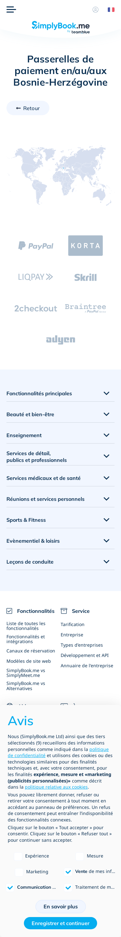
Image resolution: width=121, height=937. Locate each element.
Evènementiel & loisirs (33, 541)
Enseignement (24, 435)
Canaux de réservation (30, 651)
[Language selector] (109, 9)
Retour (31, 108)
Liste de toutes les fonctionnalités (25, 625)
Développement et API (85, 655)
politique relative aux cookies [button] (56, 787)
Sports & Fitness (26, 520)
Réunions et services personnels (45, 499)
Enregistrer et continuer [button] (60, 923)
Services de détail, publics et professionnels (36, 456)
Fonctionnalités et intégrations (25, 638)
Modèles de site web (28, 661)
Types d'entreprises (82, 645)
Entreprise (72, 635)
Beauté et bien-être (30, 414)
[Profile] (95, 9)
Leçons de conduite (30, 561)
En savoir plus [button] (61, 906)
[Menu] (11, 9)
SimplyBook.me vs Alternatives (25, 685)
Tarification (73, 624)
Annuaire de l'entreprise (87, 665)
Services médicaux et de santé (43, 478)
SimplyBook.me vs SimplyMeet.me (25, 672)
